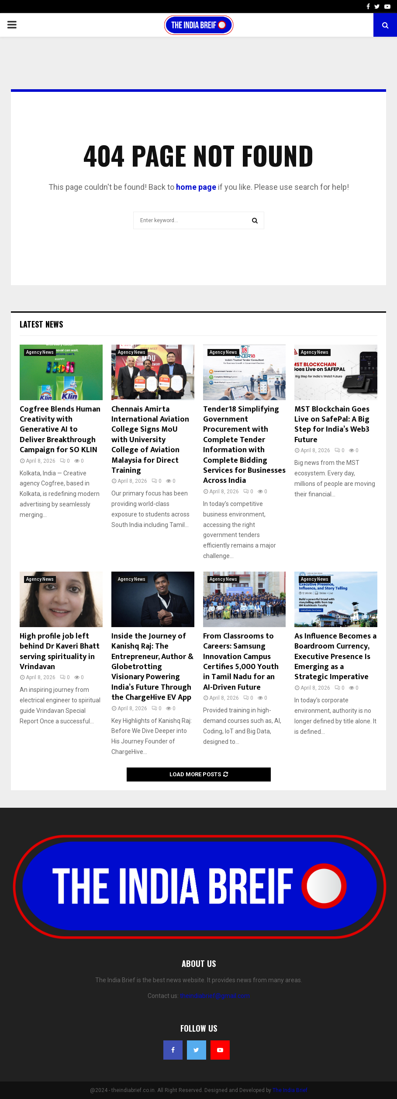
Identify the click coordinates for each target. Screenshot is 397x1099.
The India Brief (290, 1090)
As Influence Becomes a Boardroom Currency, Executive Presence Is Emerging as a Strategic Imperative (335, 657)
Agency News (40, 352)
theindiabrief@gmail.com (215, 995)
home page (196, 187)
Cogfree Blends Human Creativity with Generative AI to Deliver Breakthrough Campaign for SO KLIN (60, 430)
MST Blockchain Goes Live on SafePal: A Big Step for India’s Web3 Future (331, 425)
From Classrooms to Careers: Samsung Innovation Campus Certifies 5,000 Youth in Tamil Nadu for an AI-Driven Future (241, 662)
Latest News (41, 324)
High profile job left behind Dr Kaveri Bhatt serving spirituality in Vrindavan (60, 651)
